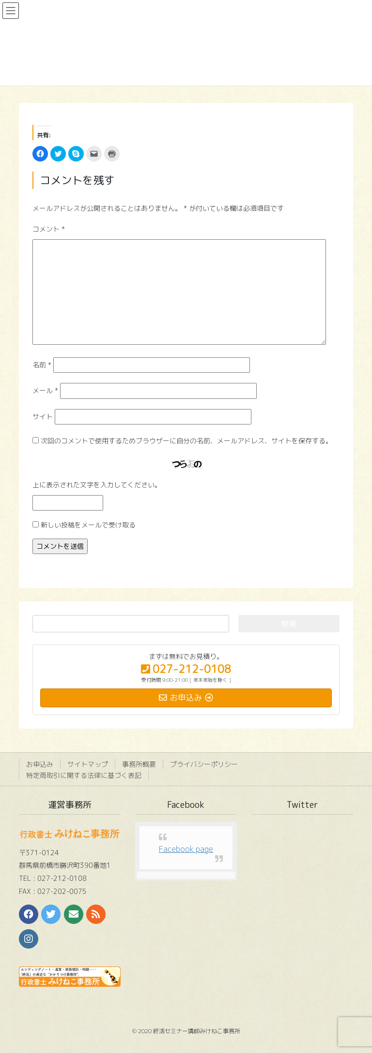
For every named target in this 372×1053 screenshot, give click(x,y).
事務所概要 (139, 764)
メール (45, 390)
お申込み (39, 764)
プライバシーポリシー (204, 764)
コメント (48, 229)
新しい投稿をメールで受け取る (88, 524)
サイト (42, 416)
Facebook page (186, 849)
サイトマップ (87, 764)
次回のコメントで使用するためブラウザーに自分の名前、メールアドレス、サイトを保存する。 (186, 440)
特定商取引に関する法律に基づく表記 (83, 775)
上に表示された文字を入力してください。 (96, 484)
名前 (41, 364)
